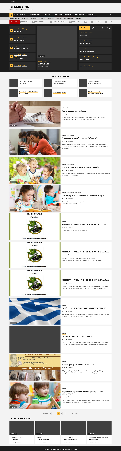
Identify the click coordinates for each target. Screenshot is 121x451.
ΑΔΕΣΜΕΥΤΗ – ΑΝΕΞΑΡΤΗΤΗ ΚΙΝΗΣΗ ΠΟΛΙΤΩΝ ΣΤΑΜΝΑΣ (85, 225)
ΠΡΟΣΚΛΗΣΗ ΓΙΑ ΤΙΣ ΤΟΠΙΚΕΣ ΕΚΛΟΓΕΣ (77, 336)
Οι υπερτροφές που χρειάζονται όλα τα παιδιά (80, 167)
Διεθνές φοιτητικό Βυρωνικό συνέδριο (78, 364)
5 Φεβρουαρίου (69, 18)
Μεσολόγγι (79, 18)
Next (76, 413)
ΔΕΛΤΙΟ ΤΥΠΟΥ (76, 22)
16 (72, 413)
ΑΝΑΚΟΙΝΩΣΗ (25, 22)
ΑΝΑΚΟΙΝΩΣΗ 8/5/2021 (95, 93)
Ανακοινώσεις (17, 29)
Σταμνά (21, 18)
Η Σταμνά (23, 15)
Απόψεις (64, 108)
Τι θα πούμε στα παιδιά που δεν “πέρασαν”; (79, 138)
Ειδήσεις (24, 29)
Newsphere (65, 449)
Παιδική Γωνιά (70, 135)
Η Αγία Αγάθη (47, 15)
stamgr (47, 66)
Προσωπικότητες (35, 15)
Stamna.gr (19, 7)
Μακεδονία (44, 18)
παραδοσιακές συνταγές (32, 18)
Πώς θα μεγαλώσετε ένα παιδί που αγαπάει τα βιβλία (83, 195)
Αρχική (16, 15)
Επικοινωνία (91, 15)
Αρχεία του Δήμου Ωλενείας (63, 15)
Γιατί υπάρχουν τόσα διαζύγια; (74, 111)
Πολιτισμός (22, 46)
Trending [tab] (106, 28)
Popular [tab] (95, 28)
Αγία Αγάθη (60, 18)
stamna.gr (51, 18)
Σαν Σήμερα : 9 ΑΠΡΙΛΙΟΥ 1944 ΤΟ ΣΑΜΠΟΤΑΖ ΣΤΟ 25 (84, 308)
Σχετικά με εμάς (80, 15)
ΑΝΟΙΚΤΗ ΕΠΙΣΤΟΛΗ (41, 22)
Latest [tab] (84, 28)
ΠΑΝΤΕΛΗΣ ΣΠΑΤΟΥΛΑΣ (59, 22)
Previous (45, 413)
